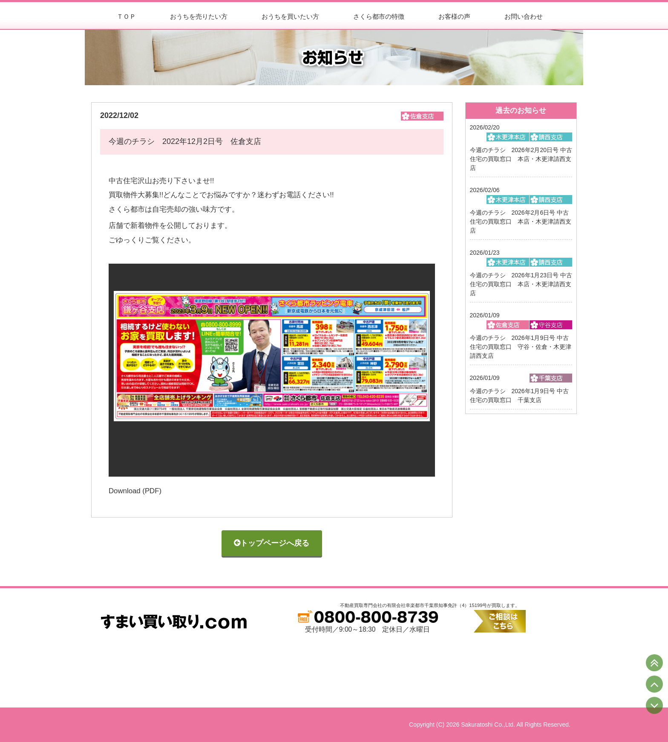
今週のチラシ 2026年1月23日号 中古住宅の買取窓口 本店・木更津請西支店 (521, 284)
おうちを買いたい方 (290, 16)
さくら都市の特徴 (378, 16)
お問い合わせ (523, 16)
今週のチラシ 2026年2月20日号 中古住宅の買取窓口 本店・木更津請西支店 (521, 159)
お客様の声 (454, 16)
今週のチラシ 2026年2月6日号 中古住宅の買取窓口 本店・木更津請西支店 (520, 221)
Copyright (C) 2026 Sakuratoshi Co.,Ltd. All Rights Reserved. (489, 724)
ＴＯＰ (126, 16)
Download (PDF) (135, 491)
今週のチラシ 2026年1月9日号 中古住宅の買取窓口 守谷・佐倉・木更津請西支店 (520, 346)
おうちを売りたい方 (198, 16)
